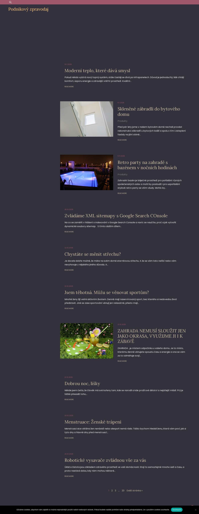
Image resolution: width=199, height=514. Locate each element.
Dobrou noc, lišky (82, 383)
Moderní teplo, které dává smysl (97, 70)
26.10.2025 (69, 209)
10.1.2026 (68, 64)
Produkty (122, 121)
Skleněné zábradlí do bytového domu (149, 111)
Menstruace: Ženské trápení (93, 422)
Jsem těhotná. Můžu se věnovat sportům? (107, 292)
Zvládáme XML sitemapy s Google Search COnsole (116, 216)
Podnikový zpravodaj (28, 9)
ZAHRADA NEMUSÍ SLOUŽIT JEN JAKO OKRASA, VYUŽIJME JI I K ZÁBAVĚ (152, 336)
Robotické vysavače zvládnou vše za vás (105, 460)
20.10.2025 (69, 415)
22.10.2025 (69, 248)
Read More (69, 86)
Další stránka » (134, 490)
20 (123, 490)
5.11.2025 (121, 156)
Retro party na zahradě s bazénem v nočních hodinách (147, 164)
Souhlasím (176, 510)
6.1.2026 (121, 102)
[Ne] (195, 509)
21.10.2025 (122, 324)
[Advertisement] (99, 34)
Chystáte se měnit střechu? (93, 254)
